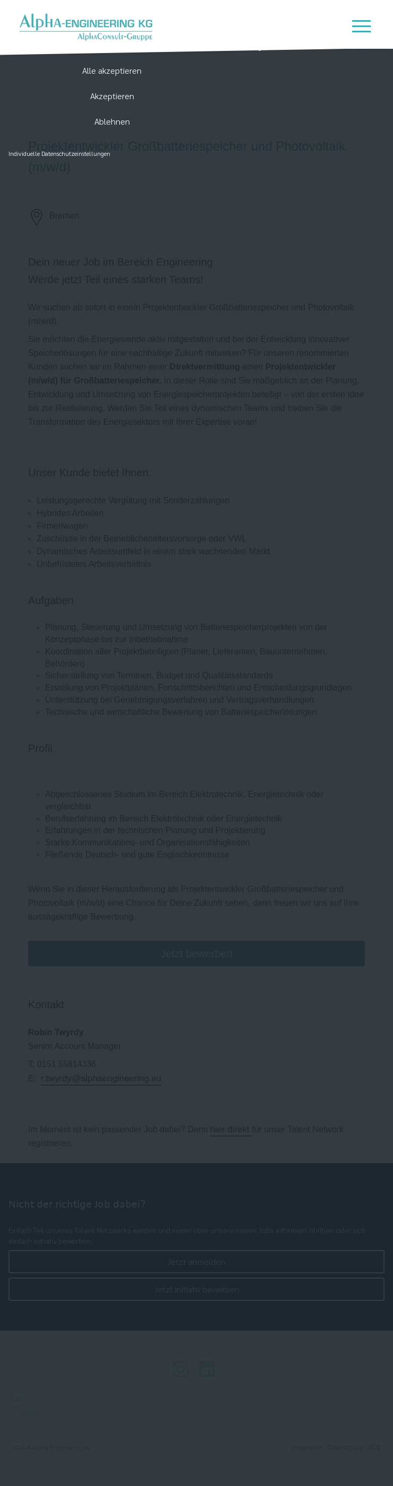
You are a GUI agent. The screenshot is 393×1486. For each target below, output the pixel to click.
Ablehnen (112, 121)
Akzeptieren (112, 95)
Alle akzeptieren (112, 70)
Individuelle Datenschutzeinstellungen (59, 153)
